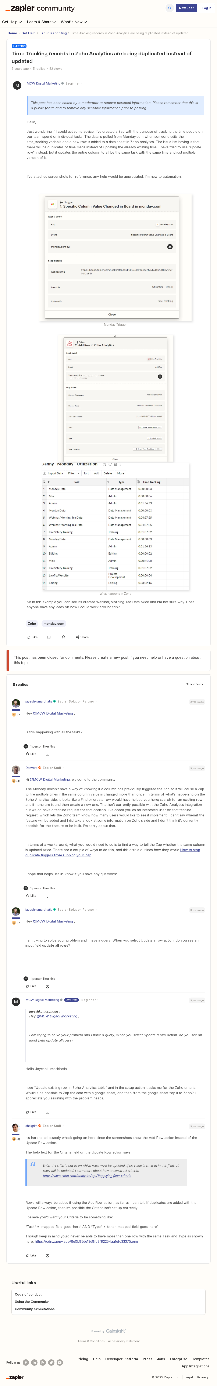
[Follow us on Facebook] (26, 1362)
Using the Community (32, 1302)
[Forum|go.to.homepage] (41, 8)
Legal (189, 1377)
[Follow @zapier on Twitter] (51, 1362)
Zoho (32, 624)
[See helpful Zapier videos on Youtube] (60, 1362)
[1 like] (39, 746)
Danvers (31, 768)
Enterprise (178, 1359)
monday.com (54, 624)
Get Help (12, 21)
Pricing (82, 1359)
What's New (74, 21)
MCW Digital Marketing (43, 83)
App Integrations (196, 1366)
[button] (186, 8)
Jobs (161, 1359)
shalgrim (31, 1126)
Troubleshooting (53, 33)
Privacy (203, 1377)
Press (147, 1359)
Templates (201, 1359)
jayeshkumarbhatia (38, 701)
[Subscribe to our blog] (43, 1362)
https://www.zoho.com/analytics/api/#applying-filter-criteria (87, 1175)
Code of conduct (28, 1294)
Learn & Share (42, 21)
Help (97, 1359)
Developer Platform (121, 1359)
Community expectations (35, 1309)
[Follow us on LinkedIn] (34, 1362)
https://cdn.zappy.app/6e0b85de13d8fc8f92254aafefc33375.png (86, 1241)
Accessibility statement (124, 1341)
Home (12, 33)
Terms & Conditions (91, 1341)
